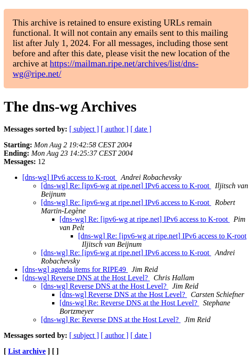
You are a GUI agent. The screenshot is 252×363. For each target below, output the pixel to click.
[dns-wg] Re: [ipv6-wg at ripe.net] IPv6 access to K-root (126, 186)
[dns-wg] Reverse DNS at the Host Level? (86, 278)
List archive (27, 351)
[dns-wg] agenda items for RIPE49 (75, 269)
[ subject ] (84, 129)
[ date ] (140, 129)
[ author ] (115, 129)
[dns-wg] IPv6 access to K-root (69, 177)
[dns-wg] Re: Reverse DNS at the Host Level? (129, 303)
